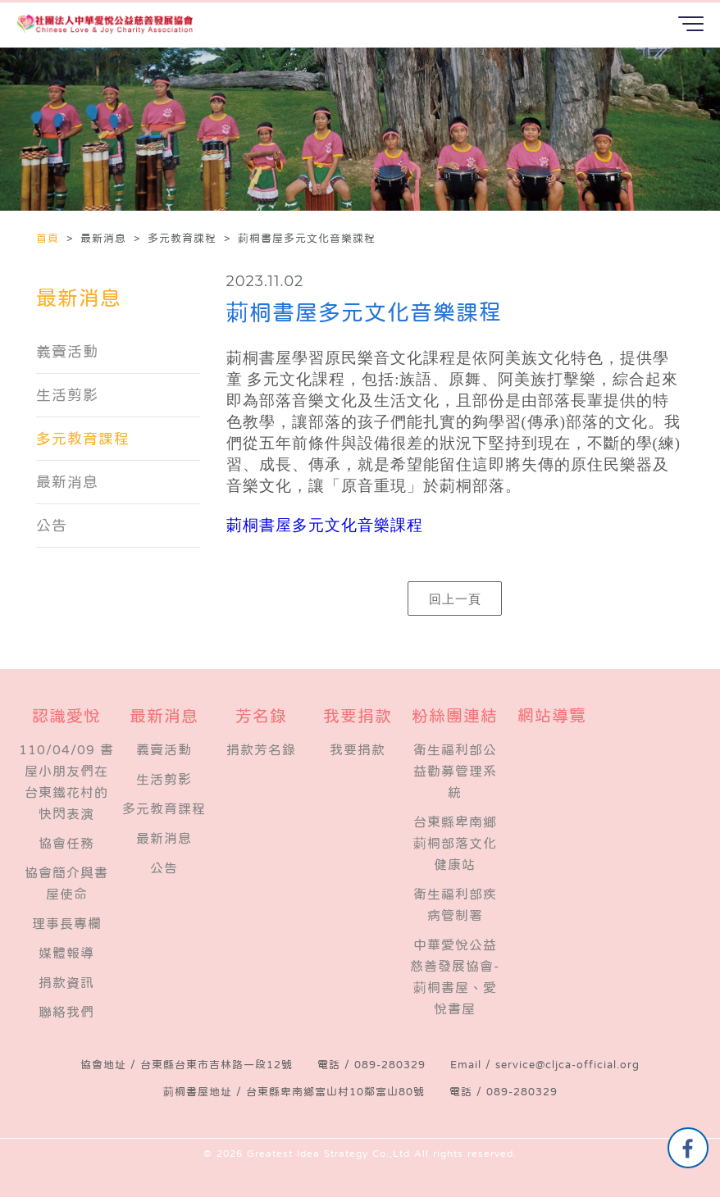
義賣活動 (67, 351)
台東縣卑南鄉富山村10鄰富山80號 (335, 1091)
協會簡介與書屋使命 (66, 883)
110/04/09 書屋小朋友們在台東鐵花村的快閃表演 (66, 781)
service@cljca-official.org (567, 1064)
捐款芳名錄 (261, 749)
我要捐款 (357, 749)
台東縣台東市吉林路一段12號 (216, 1064)
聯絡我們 (66, 1011)
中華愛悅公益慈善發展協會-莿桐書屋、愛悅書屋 (454, 976)
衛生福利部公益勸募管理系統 (455, 771)
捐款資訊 (66, 982)
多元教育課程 (83, 438)
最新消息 (67, 482)
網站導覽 (551, 716)
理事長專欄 (67, 923)
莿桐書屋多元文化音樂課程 (324, 525)
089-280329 (390, 1064)
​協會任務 (66, 842)
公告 (51, 525)
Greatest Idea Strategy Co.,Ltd (328, 1153)
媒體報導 (66, 952)
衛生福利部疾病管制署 (455, 904)
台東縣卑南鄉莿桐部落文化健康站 (455, 843)
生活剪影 (67, 395)
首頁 (49, 238)
